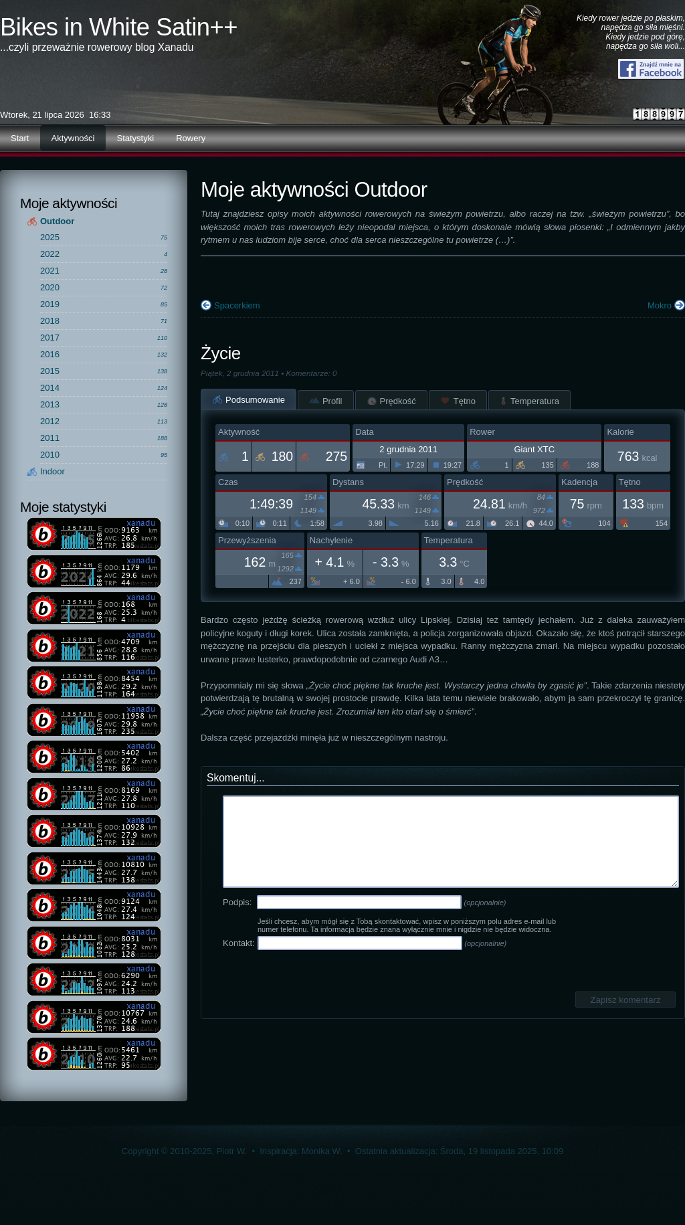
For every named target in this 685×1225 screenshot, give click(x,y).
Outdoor (57, 221)
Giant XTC (534, 449)
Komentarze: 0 (311, 373)
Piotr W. (232, 1151)
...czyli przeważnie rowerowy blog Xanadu (97, 47)
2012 (50, 421)
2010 (50, 455)
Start (20, 138)
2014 (50, 388)
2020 (50, 287)
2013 (50, 404)
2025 (50, 237)
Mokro (666, 305)
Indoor (52, 471)
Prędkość (391, 400)
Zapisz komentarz (625, 1000)
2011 (50, 438)
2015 (50, 371)
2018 (50, 321)
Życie (221, 353)
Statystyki (136, 138)
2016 (50, 354)
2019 (50, 304)
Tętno (458, 400)
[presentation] (358, 981)
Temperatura (529, 400)
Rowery (190, 138)
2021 (50, 271)
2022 (50, 254)
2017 (50, 338)
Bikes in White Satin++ (118, 27)
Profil (325, 400)
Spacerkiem (230, 305)
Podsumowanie (248, 399)
